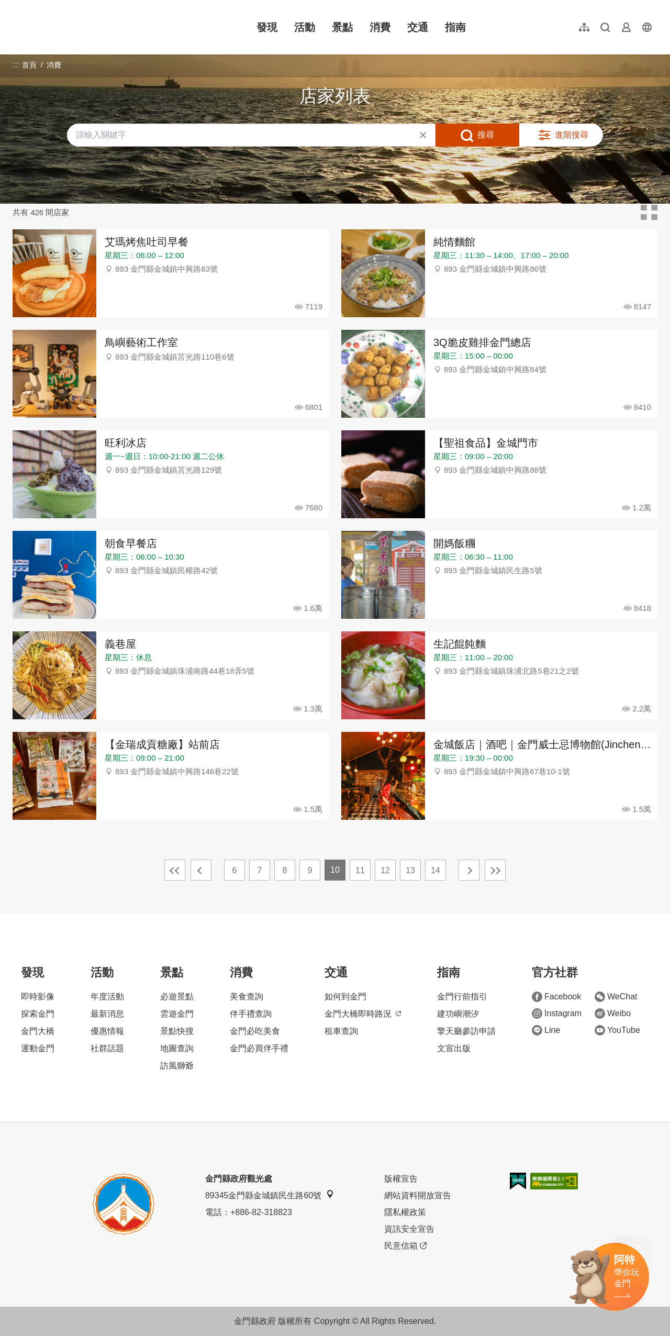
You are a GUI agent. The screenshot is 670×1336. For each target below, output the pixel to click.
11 (360, 870)
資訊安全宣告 (409, 1228)
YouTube (617, 1030)
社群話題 (107, 1048)
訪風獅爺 (177, 1065)
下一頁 (469, 870)
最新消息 (107, 1013)
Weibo (613, 1013)
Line (546, 1030)
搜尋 (485, 134)
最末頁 (495, 870)
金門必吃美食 (255, 1031)
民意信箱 (405, 1246)
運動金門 (37, 1048)
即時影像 (37, 996)
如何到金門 (345, 996)
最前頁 (174, 870)
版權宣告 (401, 1178)
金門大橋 (37, 1031)
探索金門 (37, 1013)
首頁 (29, 65)
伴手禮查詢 (251, 1013)
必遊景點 (177, 996)
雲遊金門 (177, 1013)
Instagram (557, 1013)
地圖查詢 (177, 1048)
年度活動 (107, 996)
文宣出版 (454, 1048)
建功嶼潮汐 (458, 1013)
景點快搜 (177, 1031)
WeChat (616, 997)
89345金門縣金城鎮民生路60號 (269, 1195)
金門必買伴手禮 (259, 1048)
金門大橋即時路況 (363, 1013)
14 (435, 870)
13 (410, 870)
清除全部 (423, 135)
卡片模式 (649, 212)
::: (16, 6)
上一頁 (201, 870)
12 (385, 870)
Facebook (556, 997)
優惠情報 (107, 1031)
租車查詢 (341, 1031)
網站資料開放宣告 (417, 1195)
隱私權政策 (405, 1212)
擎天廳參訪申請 (466, 1031)
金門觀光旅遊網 (81, 27)
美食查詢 (246, 996)
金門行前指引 (462, 996)
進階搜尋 (571, 134)
